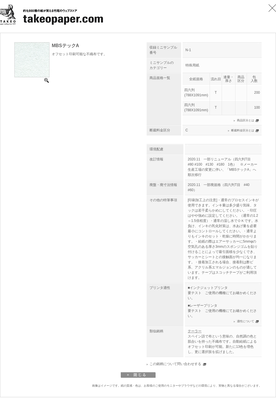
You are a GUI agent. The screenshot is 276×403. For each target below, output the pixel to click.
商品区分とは (245, 120)
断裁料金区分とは (242, 130)
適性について (245, 321)
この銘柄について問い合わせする (175, 364)
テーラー (195, 331)
